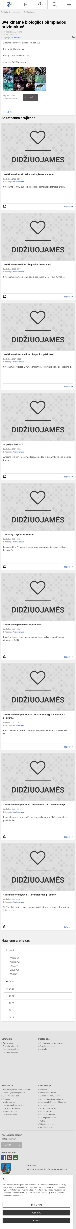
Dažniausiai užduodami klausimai (52, 1102)
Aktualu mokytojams (47, 1108)
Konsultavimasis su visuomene (51, 1099)
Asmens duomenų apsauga (50, 1096)
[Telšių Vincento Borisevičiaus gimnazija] (9, 4)
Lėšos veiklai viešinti (11, 1096)
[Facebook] (3, 1157)
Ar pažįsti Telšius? (13, 444)
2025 (11, 982)
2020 (11, 1017)
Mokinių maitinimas (47, 1046)
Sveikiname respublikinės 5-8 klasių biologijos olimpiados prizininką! (34, 716)
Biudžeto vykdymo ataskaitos (14, 1105)
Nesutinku (36, 1213)
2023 (11, 996)
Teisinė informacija (46, 1124)
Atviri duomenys (45, 1127)
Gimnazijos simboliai (11, 1049)
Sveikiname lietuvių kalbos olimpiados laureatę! (28, 174)
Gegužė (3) (14, 958)
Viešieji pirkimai (9, 1102)
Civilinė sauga (44, 1121)
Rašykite (7, 1145)
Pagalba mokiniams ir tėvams (51, 1043)
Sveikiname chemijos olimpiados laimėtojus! (27, 264)
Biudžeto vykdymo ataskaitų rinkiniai (17, 1090)
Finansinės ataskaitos (11, 1108)
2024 (11, 989)
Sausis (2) (14, 974)
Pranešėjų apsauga (46, 1105)
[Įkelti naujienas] (26, 4)
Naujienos (16, 12)
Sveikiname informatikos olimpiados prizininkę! (28, 354)
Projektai (6, 1099)
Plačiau (66, 207)
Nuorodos (43, 1090)
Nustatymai (36, 1205)
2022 (11, 1003)
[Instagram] (9, 1157)
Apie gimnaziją (8, 1043)
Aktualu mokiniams (47, 1115)
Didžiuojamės (29, 12)
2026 (11, 950)
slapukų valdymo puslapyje (13, 1195)
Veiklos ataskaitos (10, 1112)
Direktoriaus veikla (10, 1115)
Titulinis (4, 12)
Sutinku (36, 1220)
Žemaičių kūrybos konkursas (18, 534)
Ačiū (29, 97)
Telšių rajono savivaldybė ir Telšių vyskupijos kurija (46, 1169)
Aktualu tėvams (45, 1112)
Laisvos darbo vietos (47, 1093)
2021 (11, 1010)
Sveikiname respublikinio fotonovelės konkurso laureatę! (34, 804)
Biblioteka (43, 1049)
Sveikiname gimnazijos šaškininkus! (22, 624)
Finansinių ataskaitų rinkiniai (14, 1093)
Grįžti (9, 112)
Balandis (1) (15, 962)
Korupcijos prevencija (47, 1118)
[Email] (15, 1157)
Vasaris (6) (14, 970)
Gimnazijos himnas (10, 1052)
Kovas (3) (14, 966)
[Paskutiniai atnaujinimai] (40, 4)
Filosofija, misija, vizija (11, 1046)
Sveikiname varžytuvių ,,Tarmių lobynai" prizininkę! (30, 894)
